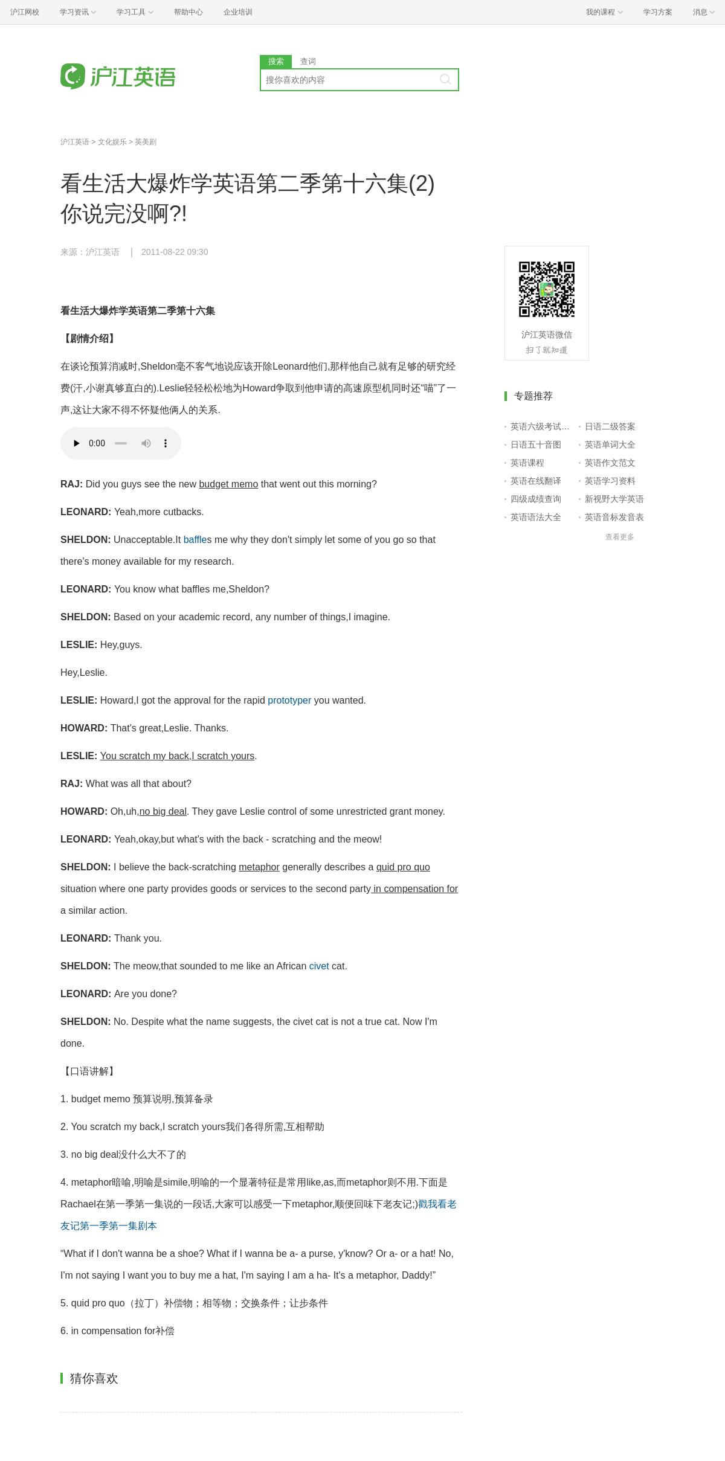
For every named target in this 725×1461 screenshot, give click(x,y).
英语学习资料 (610, 481)
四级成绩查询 (536, 499)
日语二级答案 (610, 426)
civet (319, 966)
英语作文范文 (610, 462)
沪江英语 (74, 142)
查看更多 (619, 537)
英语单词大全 (610, 444)
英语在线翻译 (536, 481)
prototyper (289, 700)
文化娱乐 (112, 142)
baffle (195, 540)
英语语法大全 (536, 517)
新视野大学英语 (614, 499)
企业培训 (238, 12)
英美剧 (145, 142)
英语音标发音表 (614, 517)
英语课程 (527, 462)
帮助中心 (188, 12)
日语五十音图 (536, 444)
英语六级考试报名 (542, 426)
